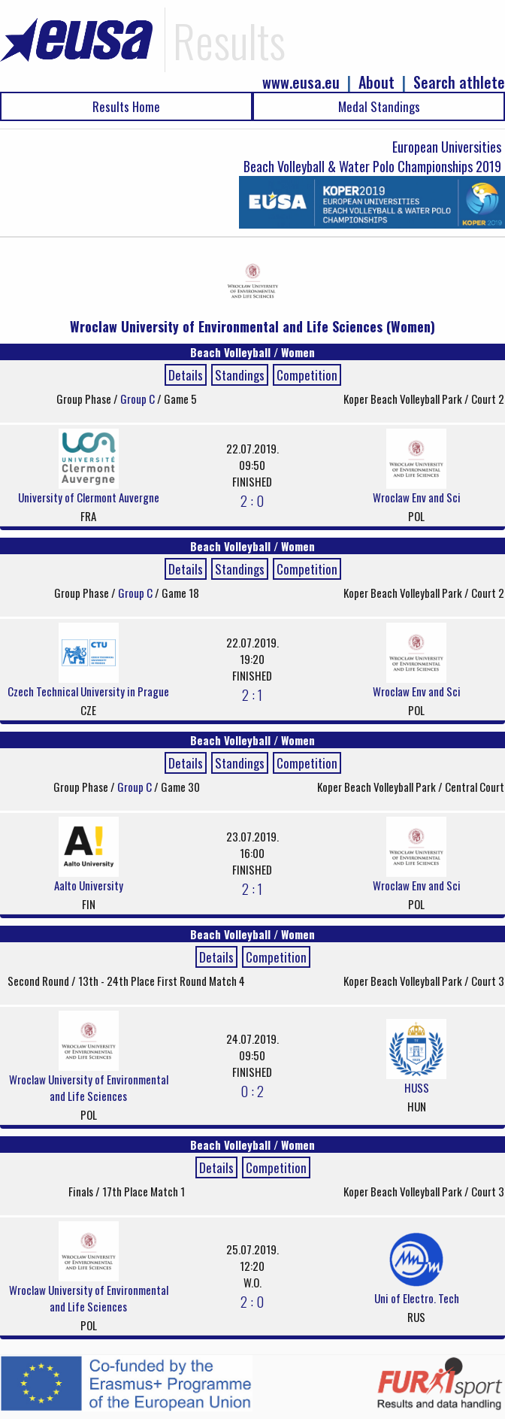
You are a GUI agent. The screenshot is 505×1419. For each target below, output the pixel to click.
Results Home (126, 106)
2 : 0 (252, 500)
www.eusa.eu (301, 82)
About (376, 82)
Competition (307, 374)
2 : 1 (252, 694)
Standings (240, 374)
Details (185, 374)
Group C (138, 398)
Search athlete (459, 82)
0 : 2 (252, 1090)
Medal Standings (379, 106)
